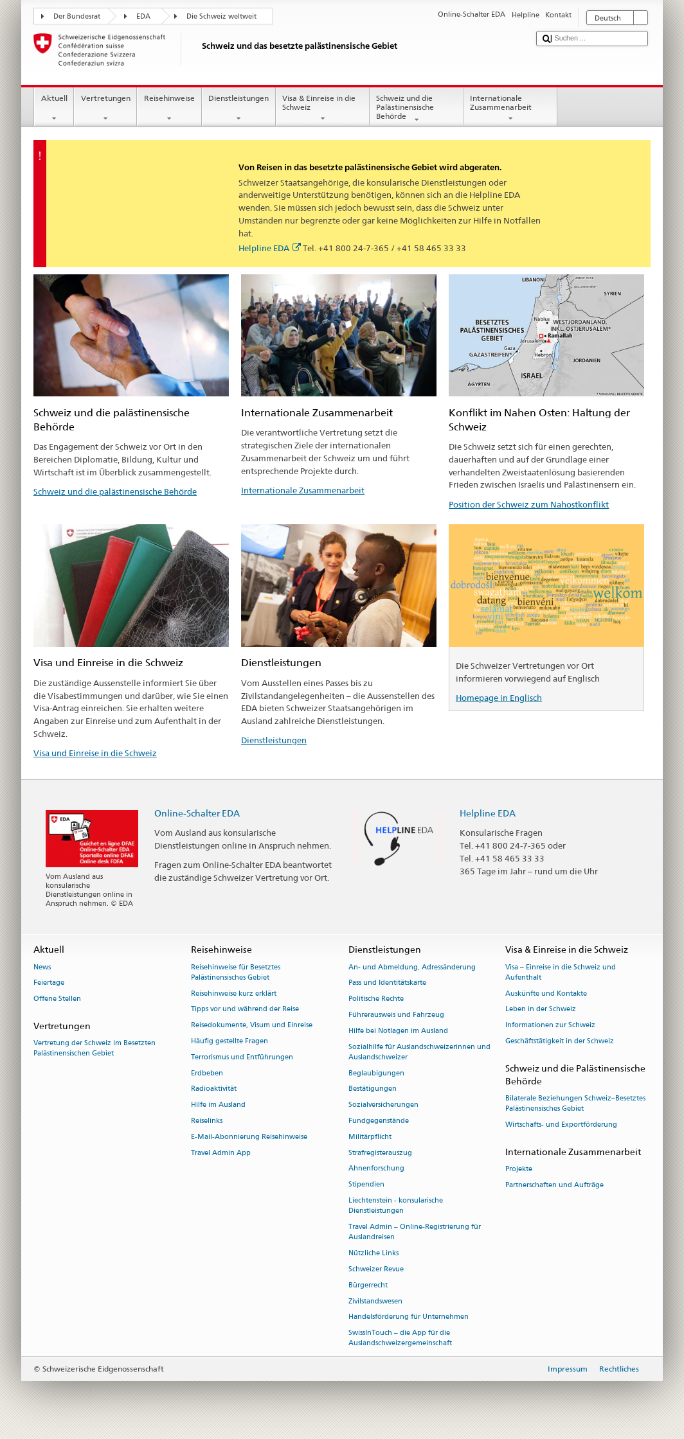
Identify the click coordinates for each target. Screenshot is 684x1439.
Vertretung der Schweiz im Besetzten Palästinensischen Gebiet (94, 1048)
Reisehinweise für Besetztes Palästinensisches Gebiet (235, 972)
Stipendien (366, 1185)
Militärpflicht (370, 1137)
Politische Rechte (376, 999)
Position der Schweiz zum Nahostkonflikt (529, 504)
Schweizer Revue (376, 1269)
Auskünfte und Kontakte (546, 993)
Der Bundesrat (76, 16)
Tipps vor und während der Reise (245, 1009)
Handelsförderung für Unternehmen (408, 1317)
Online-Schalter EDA (197, 813)
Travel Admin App (221, 1153)
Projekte (518, 1169)
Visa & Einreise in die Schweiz (322, 108)
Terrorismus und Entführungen (242, 1057)
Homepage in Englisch (499, 698)
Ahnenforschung (376, 1169)
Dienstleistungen (239, 108)
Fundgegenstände (378, 1121)
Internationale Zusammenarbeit (510, 108)
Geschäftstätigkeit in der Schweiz (559, 1041)
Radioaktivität (214, 1089)
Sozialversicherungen (383, 1105)
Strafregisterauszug (380, 1153)
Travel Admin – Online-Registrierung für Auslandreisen (414, 1232)
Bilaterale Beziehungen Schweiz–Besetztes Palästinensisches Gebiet (575, 1104)
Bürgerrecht (368, 1285)
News (42, 967)
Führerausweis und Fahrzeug (396, 1015)
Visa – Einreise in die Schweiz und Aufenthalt (560, 972)
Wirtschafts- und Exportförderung (561, 1125)
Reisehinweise (169, 108)
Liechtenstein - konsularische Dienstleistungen (395, 1205)
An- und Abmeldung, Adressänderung (412, 967)
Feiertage (48, 983)
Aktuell (54, 108)
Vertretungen (105, 108)
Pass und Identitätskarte (387, 983)
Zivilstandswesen (375, 1301)
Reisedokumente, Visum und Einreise (251, 1025)
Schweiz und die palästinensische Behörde (115, 491)
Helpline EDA (270, 248)
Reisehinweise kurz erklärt (233, 993)
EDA (143, 16)
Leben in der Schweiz (540, 1009)
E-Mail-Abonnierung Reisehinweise (249, 1137)
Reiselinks (206, 1121)
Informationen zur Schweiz (550, 1025)
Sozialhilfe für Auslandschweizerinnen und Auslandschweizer (419, 1052)
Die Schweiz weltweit (221, 16)
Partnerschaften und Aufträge (554, 1185)
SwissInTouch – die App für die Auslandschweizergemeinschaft (400, 1338)
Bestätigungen (372, 1089)
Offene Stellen (57, 999)
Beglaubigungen (376, 1073)
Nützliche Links (373, 1253)
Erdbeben (207, 1073)
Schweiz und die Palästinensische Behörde (416, 109)
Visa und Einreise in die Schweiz (95, 753)
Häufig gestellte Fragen (229, 1041)
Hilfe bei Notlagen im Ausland (398, 1031)
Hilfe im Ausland (218, 1105)
